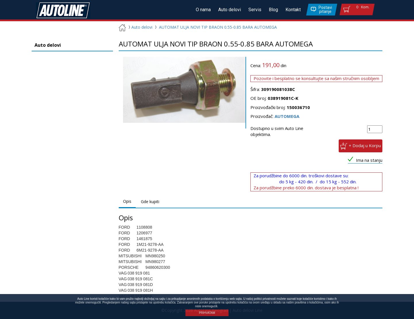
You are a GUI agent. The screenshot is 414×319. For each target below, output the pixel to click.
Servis (254, 9)
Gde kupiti (150, 201)
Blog (273, 9)
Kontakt (293, 9)
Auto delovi (229, 9)
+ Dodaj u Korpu (365, 145)
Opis (127, 201)
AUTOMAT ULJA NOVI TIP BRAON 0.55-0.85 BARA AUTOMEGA (218, 27)
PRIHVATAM (207, 312)
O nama (203, 9)
